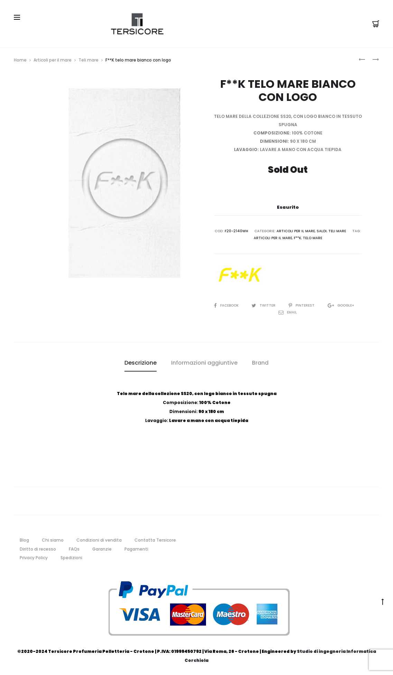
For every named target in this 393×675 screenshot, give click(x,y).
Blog (24, 540)
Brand (260, 363)
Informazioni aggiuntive (204, 363)
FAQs (74, 549)
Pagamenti (136, 549)
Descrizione (140, 363)
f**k (297, 238)
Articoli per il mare (53, 60)
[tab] (140, 363)
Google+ (341, 305)
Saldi (322, 231)
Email (288, 312)
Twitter (264, 305)
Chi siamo (53, 540)
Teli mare (88, 60)
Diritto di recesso (38, 549)
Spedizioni (71, 558)
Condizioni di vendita (99, 540)
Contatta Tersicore (155, 540)
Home (20, 60)
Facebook (227, 305)
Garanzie (102, 549)
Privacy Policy (34, 558)
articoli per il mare (273, 238)
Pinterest (302, 305)
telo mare (312, 238)
